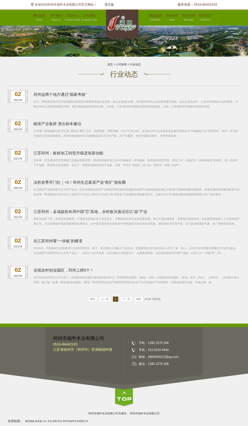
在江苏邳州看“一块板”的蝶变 (58, 241)
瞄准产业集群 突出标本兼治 (57, 124)
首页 (110, 64)
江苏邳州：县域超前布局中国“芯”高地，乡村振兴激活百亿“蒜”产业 (90, 212)
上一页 (105, 299)
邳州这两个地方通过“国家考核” (60, 94)
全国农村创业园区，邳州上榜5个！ (64, 270)
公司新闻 (121, 64)
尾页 (138, 299)
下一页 (126, 299)
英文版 (109, 4)
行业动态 (135, 64)
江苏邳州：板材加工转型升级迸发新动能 (68, 153)
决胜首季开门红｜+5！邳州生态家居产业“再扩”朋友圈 (80, 182)
